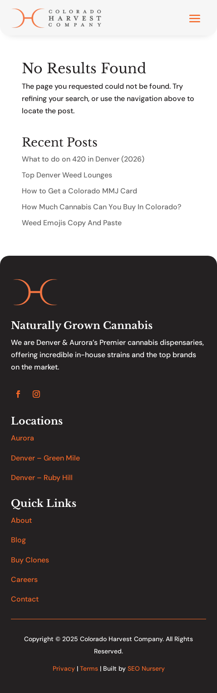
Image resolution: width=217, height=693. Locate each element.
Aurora (22, 438)
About (21, 520)
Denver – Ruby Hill (42, 477)
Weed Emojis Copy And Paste (72, 223)
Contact (25, 599)
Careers (24, 579)
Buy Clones (30, 560)
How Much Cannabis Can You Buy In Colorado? (101, 207)
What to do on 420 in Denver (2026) (83, 159)
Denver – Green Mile (45, 458)
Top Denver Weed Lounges (67, 175)
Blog (18, 540)
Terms (89, 668)
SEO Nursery (146, 668)
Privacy (64, 668)
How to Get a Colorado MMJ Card (79, 191)
